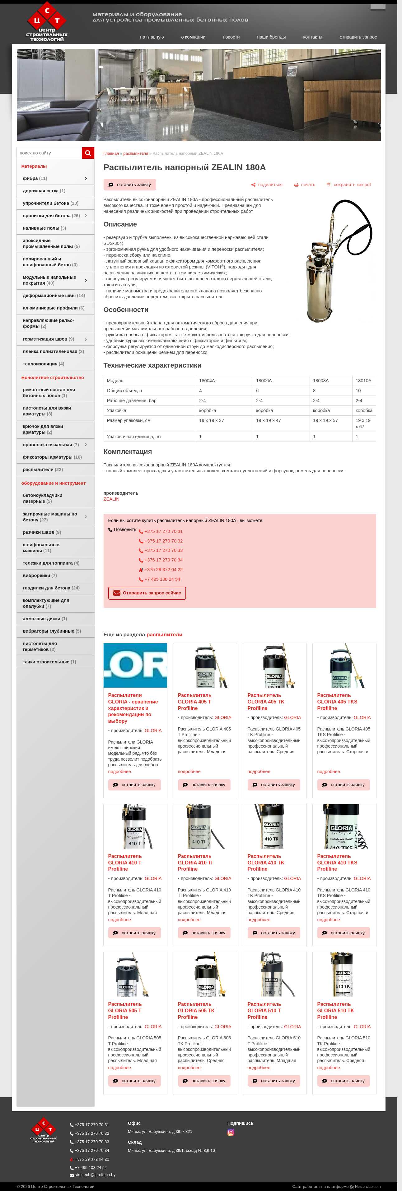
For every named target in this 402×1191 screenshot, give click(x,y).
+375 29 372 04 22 (161, 569)
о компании (193, 36)
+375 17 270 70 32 (161, 540)
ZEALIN (111, 499)
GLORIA (153, 730)
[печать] (304, 184)
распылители (135, 153)
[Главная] (40, 41)
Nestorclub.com (368, 1186)
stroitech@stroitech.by (93, 1174)
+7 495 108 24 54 (159, 579)
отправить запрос (358, 36)
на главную (152, 36)
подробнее (119, 771)
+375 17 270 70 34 (161, 559)
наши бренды (271, 36)
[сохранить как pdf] (349, 184)
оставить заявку (134, 184)
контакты (312, 36)
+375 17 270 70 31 (161, 531)
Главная (111, 153)
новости (231, 36)
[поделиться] (267, 184)
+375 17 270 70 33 (161, 550)
